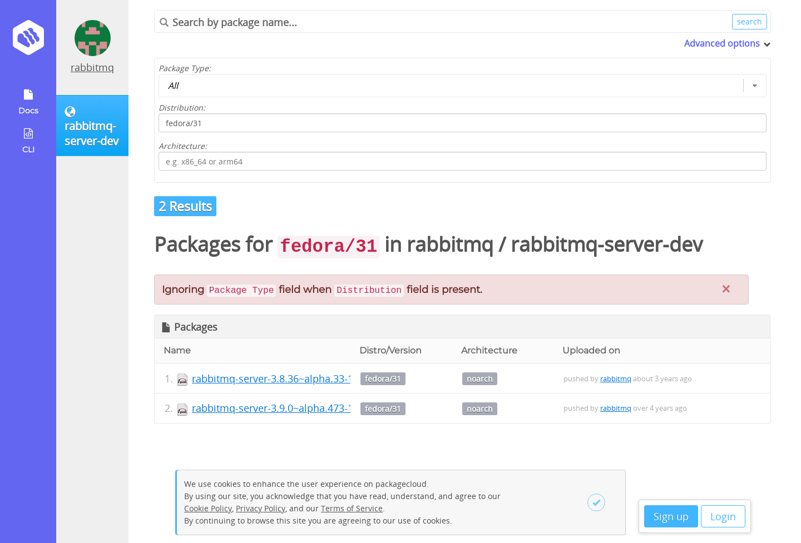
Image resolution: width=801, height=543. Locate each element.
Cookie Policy (208, 508)
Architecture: (183, 146)
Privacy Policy (260, 508)
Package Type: (185, 68)
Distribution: (182, 107)
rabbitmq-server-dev (607, 244)
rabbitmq (92, 67)
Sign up (671, 516)
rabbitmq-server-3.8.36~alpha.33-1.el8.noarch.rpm (310, 378)
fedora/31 (383, 378)
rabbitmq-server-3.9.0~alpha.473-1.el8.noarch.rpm (310, 408)
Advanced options (722, 43)
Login (723, 516)
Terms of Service (352, 508)
